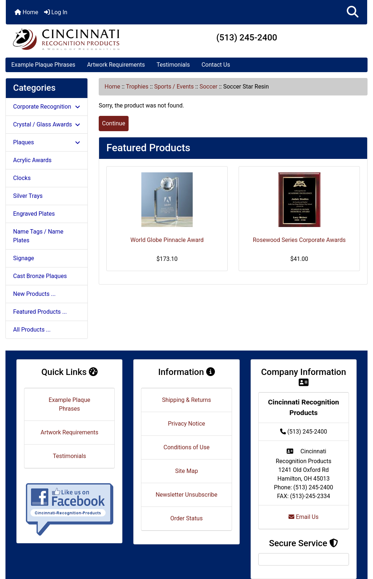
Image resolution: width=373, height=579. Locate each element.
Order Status (186, 518)
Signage (23, 258)
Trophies (137, 86)
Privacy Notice (186, 423)
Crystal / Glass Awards (46, 124)
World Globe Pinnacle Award (167, 239)
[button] (352, 12)
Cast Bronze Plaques (40, 276)
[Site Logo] (66, 39)
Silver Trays (28, 195)
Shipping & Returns (186, 399)
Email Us (303, 516)
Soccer (208, 86)
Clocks (22, 178)
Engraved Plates (34, 213)
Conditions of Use (186, 447)
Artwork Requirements (116, 64)
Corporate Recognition (46, 106)
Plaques (46, 142)
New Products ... (34, 293)
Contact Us (215, 64)
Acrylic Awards (32, 160)
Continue (113, 123)
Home (26, 12)
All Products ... (32, 329)
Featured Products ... (40, 311)
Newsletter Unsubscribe (186, 494)
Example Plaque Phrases (43, 64)
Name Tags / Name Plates (38, 236)
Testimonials (173, 64)
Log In (55, 12)
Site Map (186, 470)
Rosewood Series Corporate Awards (299, 239)
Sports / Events (174, 86)
